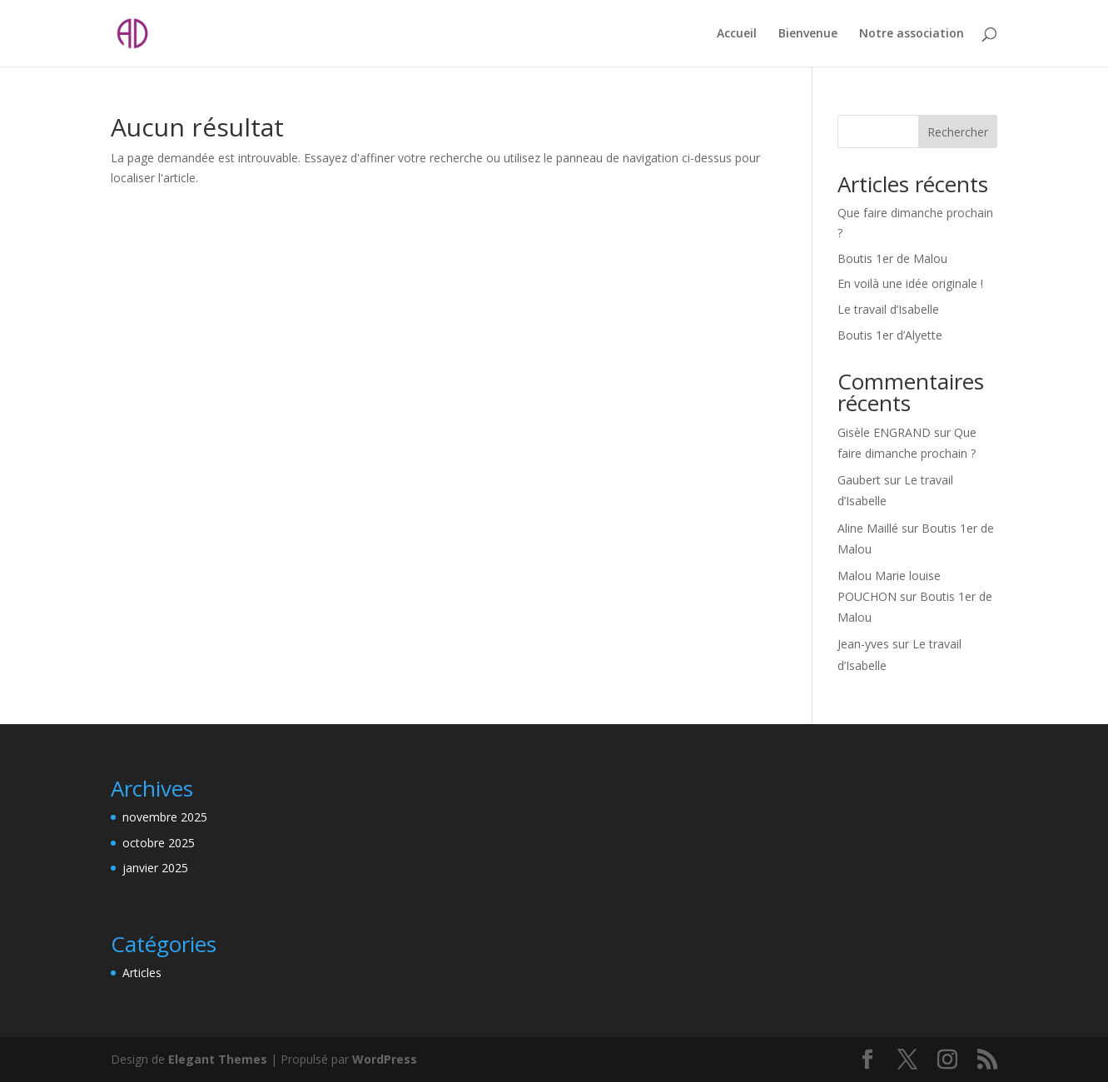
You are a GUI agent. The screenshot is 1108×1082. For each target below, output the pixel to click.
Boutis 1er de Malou (892, 258)
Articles (141, 972)
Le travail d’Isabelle (888, 309)
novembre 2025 (164, 817)
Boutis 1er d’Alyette (889, 335)
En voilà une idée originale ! (910, 283)
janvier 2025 (155, 868)
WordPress (384, 1059)
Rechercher (957, 132)
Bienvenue (807, 34)
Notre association (911, 34)
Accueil (737, 34)
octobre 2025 (158, 843)
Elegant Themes (217, 1059)
